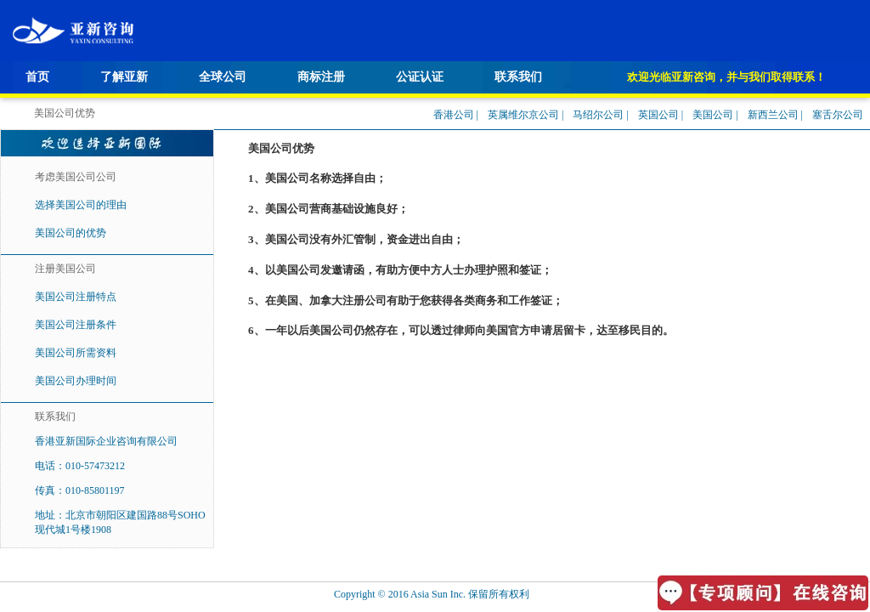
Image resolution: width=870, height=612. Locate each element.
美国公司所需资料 (75, 353)
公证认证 (419, 77)
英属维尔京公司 (523, 115)
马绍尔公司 (598, 115)
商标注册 (321, 77)
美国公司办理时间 (75, 381)
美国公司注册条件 (75, 325)
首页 (37, 77)
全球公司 (222, 77)
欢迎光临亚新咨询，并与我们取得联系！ (726, 77)
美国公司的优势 (70, 233)
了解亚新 (124, 77)
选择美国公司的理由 (81, 205)
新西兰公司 (773, 115)
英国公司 (658, 115)
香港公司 (453, 115)
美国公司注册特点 (75, 297)
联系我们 (518, 77)
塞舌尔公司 (837, 115)
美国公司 (712, 115)
